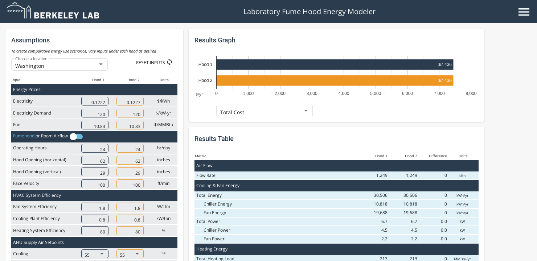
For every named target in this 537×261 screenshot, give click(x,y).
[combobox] (59, 66)
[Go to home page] (54, 16)
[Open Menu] (524, 11)
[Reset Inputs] (156, 62)
